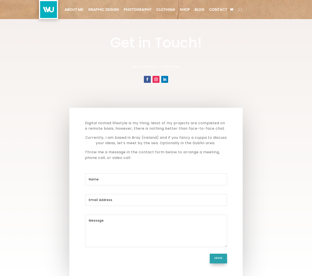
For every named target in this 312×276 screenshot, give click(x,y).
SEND (218, 258)
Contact (218, 9)
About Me (74, 9)
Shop (185, 9)
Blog (199, 9)
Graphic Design (103, 9)
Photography (138, 9)
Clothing (165, 9)
